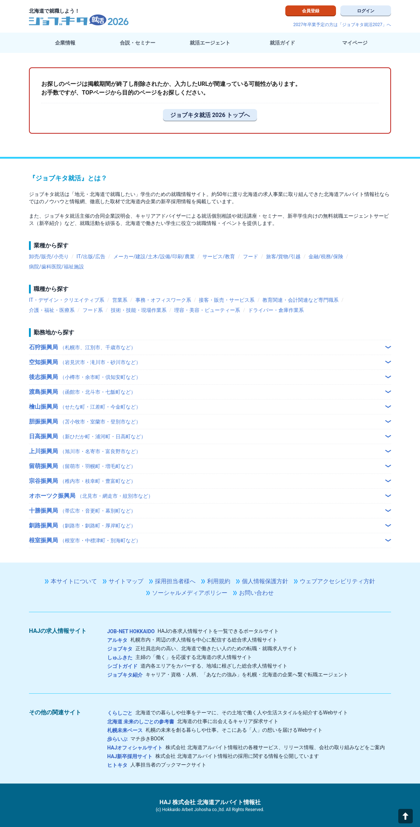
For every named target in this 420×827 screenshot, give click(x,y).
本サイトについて (74, 581)
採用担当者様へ (175, 581)
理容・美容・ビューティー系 (207, 310)
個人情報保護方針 (265, 581)
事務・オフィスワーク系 (163, 300)
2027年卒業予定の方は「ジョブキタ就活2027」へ (342, 24)
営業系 (119, 300)
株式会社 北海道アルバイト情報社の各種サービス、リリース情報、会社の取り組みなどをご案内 (246, 747)
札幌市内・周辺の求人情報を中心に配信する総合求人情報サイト (192, 640)
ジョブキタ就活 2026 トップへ (210, 115)
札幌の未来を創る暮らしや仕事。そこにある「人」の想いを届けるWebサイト (215, 730)
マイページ (355, 43)
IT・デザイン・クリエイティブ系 (66, 300)
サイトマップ (126, 581)
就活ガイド (282, 43)
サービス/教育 (218, 256)
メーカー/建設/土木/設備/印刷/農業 (154, 256)
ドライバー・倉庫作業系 (276, 310)
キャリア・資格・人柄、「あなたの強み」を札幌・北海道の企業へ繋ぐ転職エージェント (227, 674)
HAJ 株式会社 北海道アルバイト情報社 (209, 802)
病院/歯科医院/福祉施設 (56, 267)
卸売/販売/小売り (49, 256)
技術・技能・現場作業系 (139, 310)
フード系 (93, 310)
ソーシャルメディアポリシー (189, 592)
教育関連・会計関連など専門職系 (300, 300)
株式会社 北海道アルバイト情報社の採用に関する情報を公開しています (213, 756)
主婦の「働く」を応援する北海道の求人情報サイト (179, 657)
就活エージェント (210, 43)
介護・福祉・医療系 (52, 310)
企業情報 (65, 43)
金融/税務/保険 (325, 256)
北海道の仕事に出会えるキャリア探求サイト (192, 721)
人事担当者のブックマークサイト (156, 765)
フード (250, 256)
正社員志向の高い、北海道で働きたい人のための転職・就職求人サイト (202, 648)
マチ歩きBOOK (135, 739)
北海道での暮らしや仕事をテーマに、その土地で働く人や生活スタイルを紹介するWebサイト (227, 712)
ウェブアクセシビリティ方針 (337, 581)
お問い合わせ (256, 592)
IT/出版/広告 (90, 256)
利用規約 (218, 581)
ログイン (365, 10)
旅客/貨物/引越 (283, 256)
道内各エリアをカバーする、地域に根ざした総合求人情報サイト (197, 666)
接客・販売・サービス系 (227, 300)
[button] (405, 816)
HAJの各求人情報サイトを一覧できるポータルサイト (193, 631)
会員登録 (310, 10)
